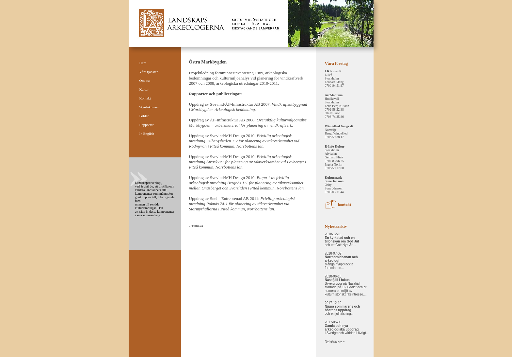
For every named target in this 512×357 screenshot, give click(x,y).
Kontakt (145, 98)
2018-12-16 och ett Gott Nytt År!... (342, 239)
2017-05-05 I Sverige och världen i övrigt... (347, 327)
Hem (142, 63)
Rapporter (146, 125)
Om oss (144, 80)
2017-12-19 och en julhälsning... (342, 308)
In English (146, 133)
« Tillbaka (196, 226)
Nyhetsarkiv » (335, 341)
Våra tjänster (148, 72)
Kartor (144, 89)
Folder (144, 116)
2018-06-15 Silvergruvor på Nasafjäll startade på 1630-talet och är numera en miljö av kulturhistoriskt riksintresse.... (346, 285)
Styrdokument (149, 107)
